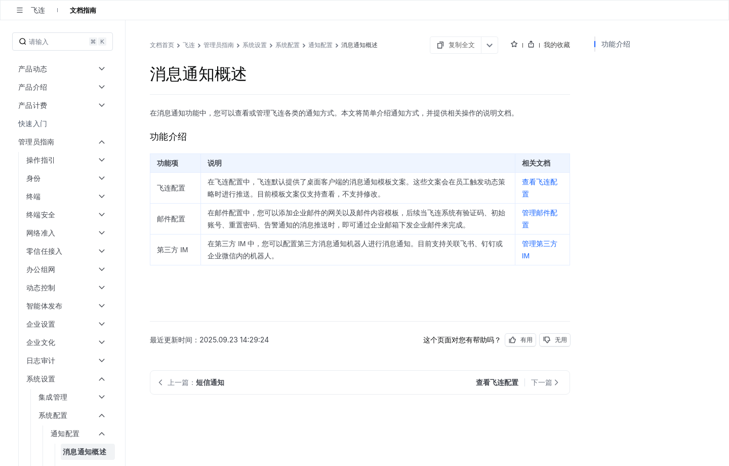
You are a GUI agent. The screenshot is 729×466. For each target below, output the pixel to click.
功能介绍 (615, 44)
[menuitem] (63, 123)
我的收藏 (557, 45)
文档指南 (83, 10)
